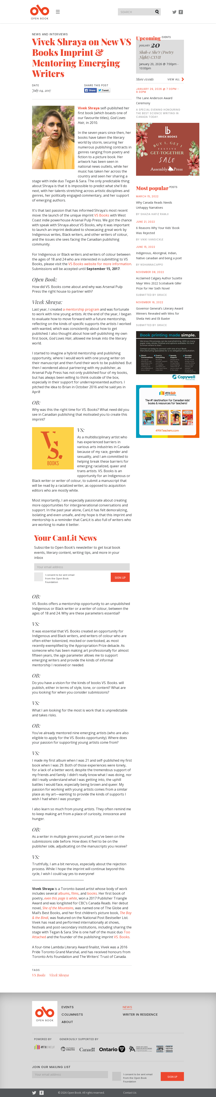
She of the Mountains (57, 908)
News (127, 1007)
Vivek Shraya (89, 108)
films (75, 893)
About (67, 1022)
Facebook (41, 1093)
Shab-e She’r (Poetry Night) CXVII (156, 55)
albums (64, 893)
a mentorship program (81, 309)
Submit (157, 11)
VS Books (101, 215)
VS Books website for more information (99, 264)
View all (173, 79)
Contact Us (129, 1092)
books (92, 893)
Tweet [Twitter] (104, 90)
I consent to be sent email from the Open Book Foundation (59, 578)
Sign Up (120, 578)
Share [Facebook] (90, 90)
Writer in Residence (140, 1014)
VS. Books (122, 937)
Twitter (34, 1093)
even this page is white (60, 898)
